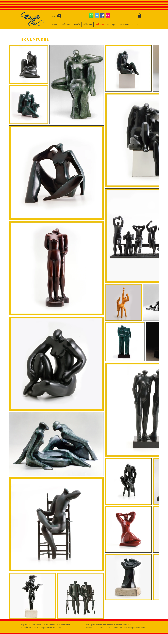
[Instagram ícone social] (108, 15)
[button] (139, 15)
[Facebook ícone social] (102, 15)
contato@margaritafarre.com (132, 627)
